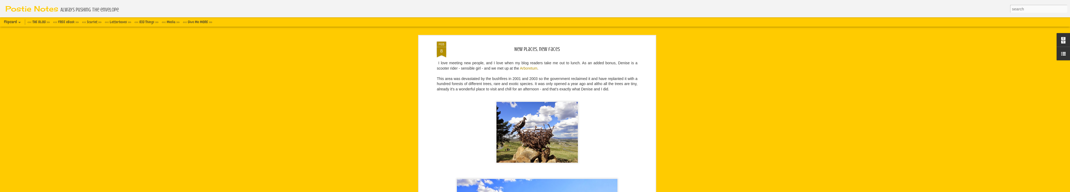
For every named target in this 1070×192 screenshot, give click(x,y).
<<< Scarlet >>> (91, 21)
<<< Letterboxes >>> (118, 21)
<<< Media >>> (170, 21)
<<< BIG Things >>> (146, 21)
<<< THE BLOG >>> (39, 21)
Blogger (561, 189)
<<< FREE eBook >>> (66, 21)
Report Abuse (577, 189)
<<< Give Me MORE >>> (197, 21)
